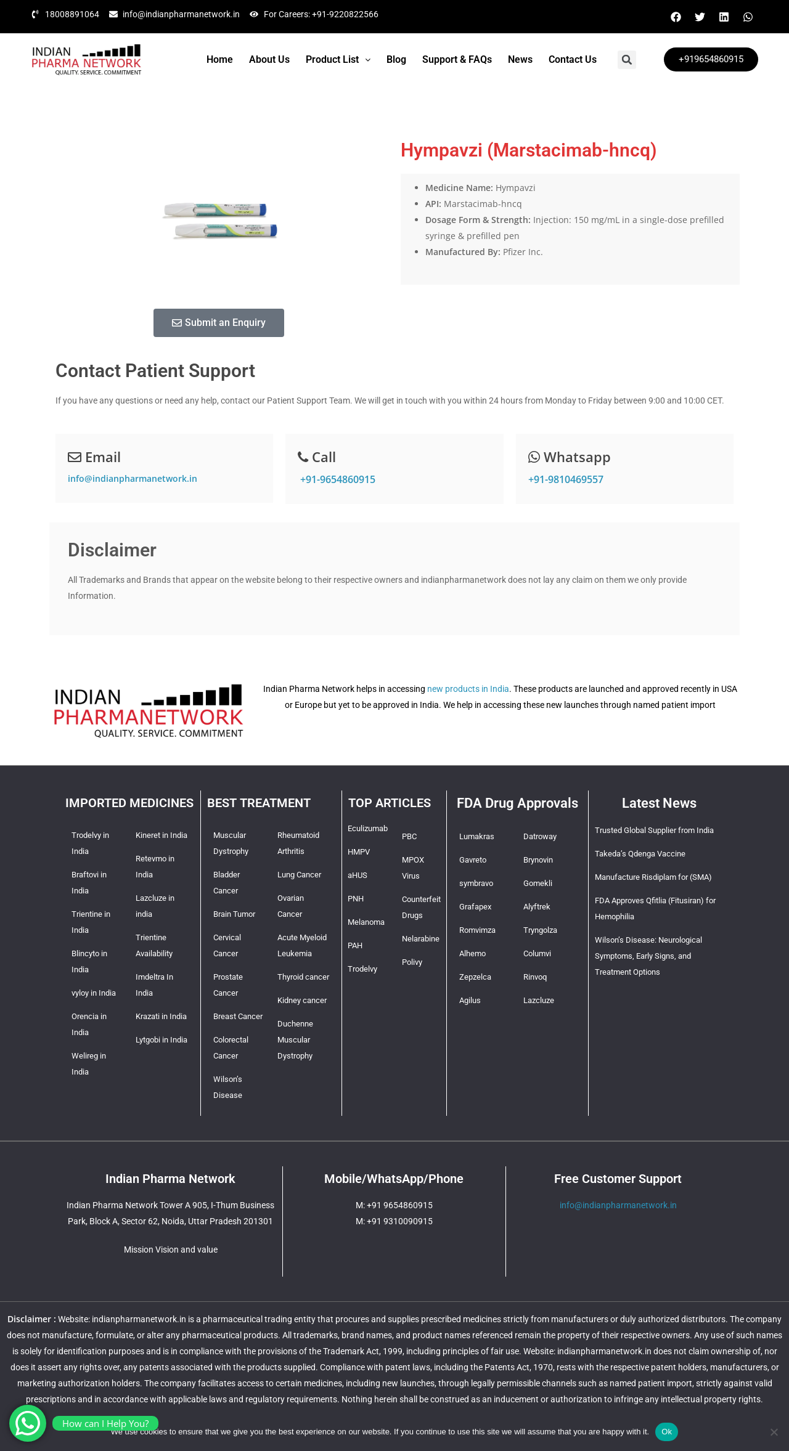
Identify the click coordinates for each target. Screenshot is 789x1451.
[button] (338, 60)
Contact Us (573, 59)
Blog (396, 59)
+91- (336, 479)
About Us (269, 59)
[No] (773, 1432)
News (520, 59)
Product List (338, 59)
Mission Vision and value (171, 1249)
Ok (666, 1431)
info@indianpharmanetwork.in (132, 478)
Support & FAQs (457, 59)
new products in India (468, 689)
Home (219, 59)
